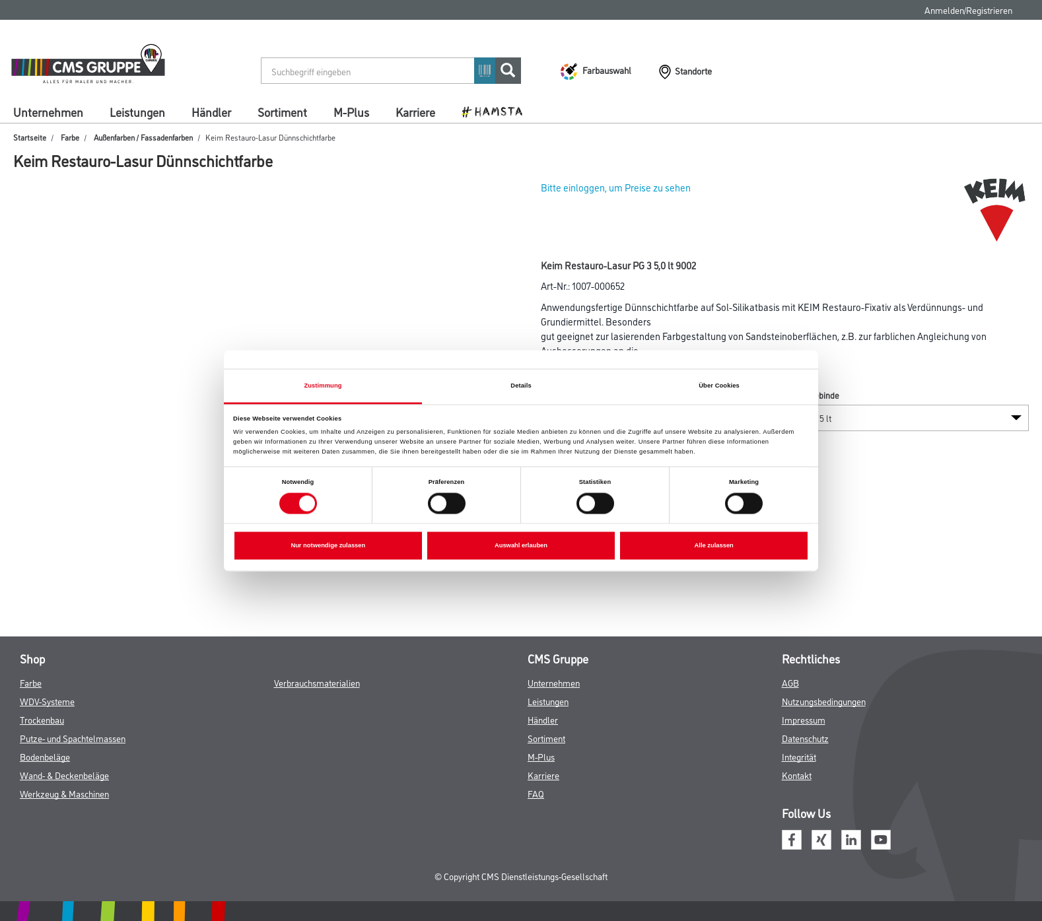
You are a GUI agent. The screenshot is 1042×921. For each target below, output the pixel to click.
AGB (790, 682)
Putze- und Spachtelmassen (72, 738)
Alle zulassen (714, 546)
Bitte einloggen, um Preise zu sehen (616, 187)
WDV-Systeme (47, 701)
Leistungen (137, 111)
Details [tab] (520, 385)
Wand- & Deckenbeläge (64, 774)
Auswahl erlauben (521, 546)
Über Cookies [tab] (719, 385)
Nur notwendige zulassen (328, 546)
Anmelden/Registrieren (968, 9)
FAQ (536, 793)
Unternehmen (48, 111)
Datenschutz (805, 738)
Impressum (803, 719)
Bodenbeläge (45, 756)
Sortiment (282, 111)
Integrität (799, 756)
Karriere (415, 111)
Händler (211, 111)
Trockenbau (42, 719)
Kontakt (797, 774)
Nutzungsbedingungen (824, 701)
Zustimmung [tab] (322, 385)
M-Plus (351, 111)
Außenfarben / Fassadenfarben (143, 137)
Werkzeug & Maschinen (64, 793)
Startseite (29, 137)
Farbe (70, 137)
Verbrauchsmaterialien (317, 682)
